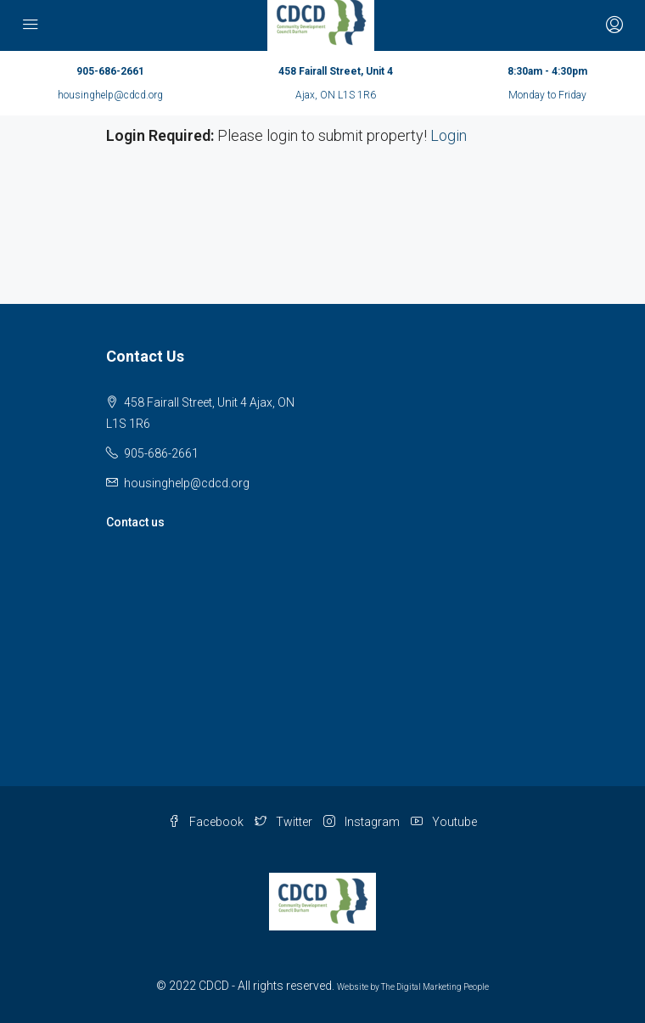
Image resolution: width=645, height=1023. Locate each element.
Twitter (283, 822)
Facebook (206, 822)
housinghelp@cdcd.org (110, 95)
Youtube (444, 822)
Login (448, 135)
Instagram (361, 822)
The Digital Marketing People (435, 987)
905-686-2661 (110, 71)
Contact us (135, 522)
